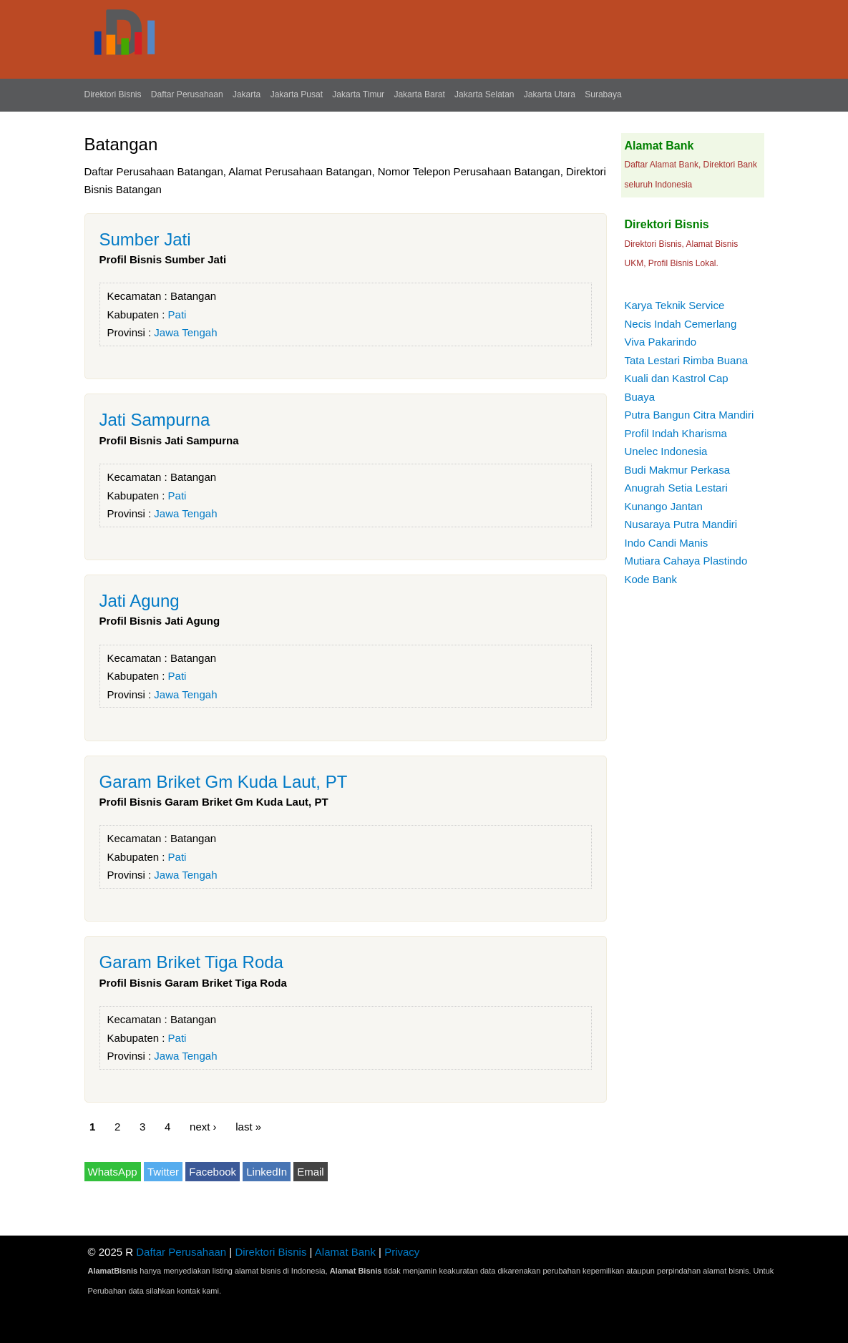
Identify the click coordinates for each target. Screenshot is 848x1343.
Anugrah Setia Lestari (676, 488)
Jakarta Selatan (484, 94)
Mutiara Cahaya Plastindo (686, 561)
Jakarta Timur (358, 94)
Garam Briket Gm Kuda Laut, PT (223, 781)
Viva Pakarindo (661, 342)
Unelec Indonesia (666, 451)
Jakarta (246, 94)
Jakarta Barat (419, 94)
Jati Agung (139, 600)
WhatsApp (112, 1172)
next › (203, 1126)
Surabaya (603, 94)
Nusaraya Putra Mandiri (681, 524)
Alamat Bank (345, 1252)
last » (248, 1126)
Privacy (401, 1252)
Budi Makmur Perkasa (678, 470)
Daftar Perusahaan (187, 94)
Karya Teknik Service (675, 305)
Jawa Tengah (185, 332)
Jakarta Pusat (297, 94)
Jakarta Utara (549, 94)
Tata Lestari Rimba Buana (687, 360)
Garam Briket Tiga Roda (191, 962)
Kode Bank (651, 579)
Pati (177, 314)
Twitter (163, 1172)
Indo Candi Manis (666, 543)
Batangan (193, 296)
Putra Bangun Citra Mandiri (689, 415)
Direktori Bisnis (113, 94)
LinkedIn (266, 1172)
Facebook (212, 1172)
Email (310, 1172)
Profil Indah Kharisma (676, 433)
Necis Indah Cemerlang (681, 324)
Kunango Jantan (664, 506)
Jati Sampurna (154, 419)
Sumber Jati (145, 239)
